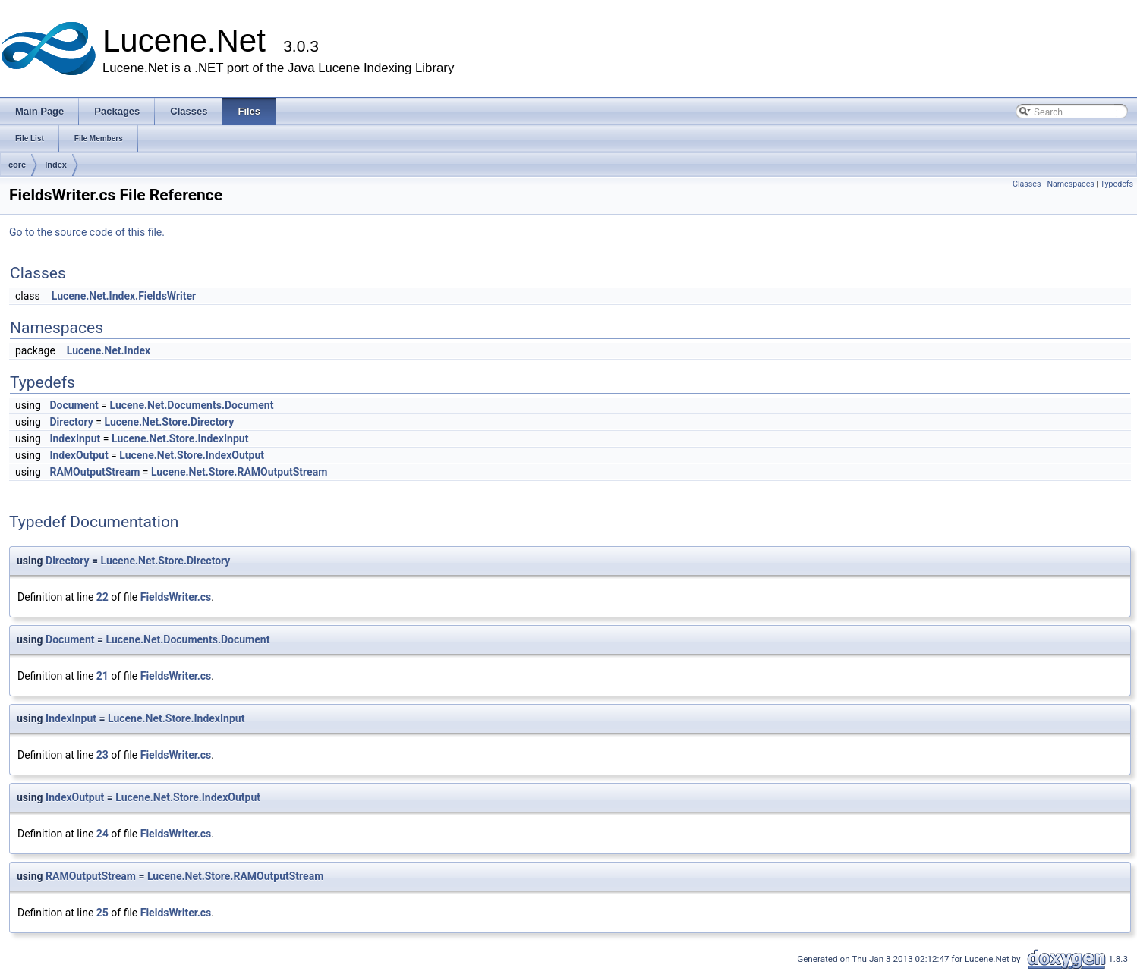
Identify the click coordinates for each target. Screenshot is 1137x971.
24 (102, 834)
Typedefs (1116, 184)
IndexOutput (78, 455)
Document (73, 405)
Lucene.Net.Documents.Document (191, 405)
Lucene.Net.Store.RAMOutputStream (239, 472)
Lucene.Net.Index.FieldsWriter (124, 296)
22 (102, 597)
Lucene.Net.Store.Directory (169, 422)
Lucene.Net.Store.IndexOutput (191, 455)
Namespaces (1070, 184)
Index (56, 164)
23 (102, 755)
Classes (1027, 184)
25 (102, 913)
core (17, 164)
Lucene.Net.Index (108, 350)
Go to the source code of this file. (87, 232)
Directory (71, 422)
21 (102, 676)
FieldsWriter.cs (176, 597)
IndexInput (74, 438)
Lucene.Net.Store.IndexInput (180, 438)
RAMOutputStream (94, 472)
